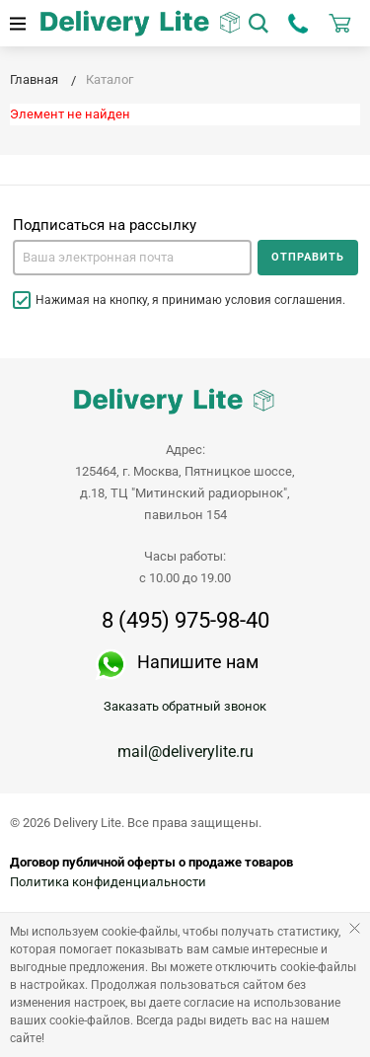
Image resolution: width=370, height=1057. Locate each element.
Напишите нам (198, 661)
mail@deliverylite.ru (185, 751)
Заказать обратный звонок (185, 706)
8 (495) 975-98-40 (185, 621)
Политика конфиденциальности (108, 881)
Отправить (307, 257)
